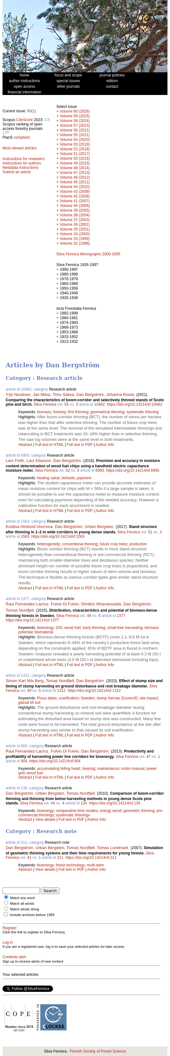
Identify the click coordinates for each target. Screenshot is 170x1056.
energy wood (110, 811)
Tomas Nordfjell (20, 610)
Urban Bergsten (99, 526)
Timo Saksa (63, 394)
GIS (59, 627)
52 (68, 470)
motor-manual (132, 768)
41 (29, 857)
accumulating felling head (58, 768)
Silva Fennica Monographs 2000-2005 (88, 254)
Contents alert (14, 957)
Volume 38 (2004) (75, 215)
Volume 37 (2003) (75, 220)
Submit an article (17, 172)
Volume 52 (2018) (75, 149)
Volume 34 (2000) (75, 234)
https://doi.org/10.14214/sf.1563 (58, 536)
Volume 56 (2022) (75, 130)
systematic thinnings (73, 815)
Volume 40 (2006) (75, 205)
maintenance (108, 768)
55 (66, 404)
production (138, 544)
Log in (8, 942)
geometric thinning (139, 811)
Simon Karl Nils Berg (25, 680)
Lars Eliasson (38, 460)
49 (89, 616)
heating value (48, 478)
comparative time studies (77, 811)
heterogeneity (48, 544)
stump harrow (108, 698)
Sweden (87, 698)
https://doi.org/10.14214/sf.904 (54, 761)
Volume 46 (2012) (75, 177)
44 (53, 803)
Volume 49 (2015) (75, 163)
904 (24, 761)
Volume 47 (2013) (75, 172)
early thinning (94, 627)
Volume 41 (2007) (75, 201)
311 (60, 857)
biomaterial (44, 632)
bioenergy (45, 627)
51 (150, 532)
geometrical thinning (107, 412)
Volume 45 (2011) (75, 182)
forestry (59, 412)
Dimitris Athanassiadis (101, 604)
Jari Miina (41, 394)
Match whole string (24, 909)
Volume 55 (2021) (75, 135)
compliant (22, 137)
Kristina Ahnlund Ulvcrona (29, 526)
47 (148, 756)
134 (84, 803)
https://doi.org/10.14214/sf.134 (114, 803)
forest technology (70, 865)
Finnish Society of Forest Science (98, 1051)
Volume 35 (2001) (75, 229)
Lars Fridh (15, 460)
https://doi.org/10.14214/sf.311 (91, 857)
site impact (149, 698)
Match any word (22, 898)
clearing (88, 768)
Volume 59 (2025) (75, 116)
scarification (69, 698)
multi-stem (95, 865)
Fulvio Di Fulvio (65, 604)
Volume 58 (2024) (75, 121)
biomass (44, 412)
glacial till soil (29, 702)
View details (45, 819)
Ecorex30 (130, 698)
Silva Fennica (45, 404)
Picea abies (46, 698)
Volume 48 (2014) (75, 168)
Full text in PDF (80, 444)
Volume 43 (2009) (75, 191)
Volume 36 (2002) (75, 224)
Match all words (22, 903)
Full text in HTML (50, 444)
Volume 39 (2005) (75, 210)
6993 (100, 470)
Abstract (25, 444)
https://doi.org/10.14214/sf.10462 (134, 404)
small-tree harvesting (124, 627)
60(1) (31, 111)
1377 (121, 616)
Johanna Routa (120, 394)
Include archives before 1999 (32, 915)
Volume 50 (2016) (75, 158)
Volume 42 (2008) (75, 196)
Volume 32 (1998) (75, 243)
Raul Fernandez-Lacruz (27, 604)
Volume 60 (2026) (75, 111)
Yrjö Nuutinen (18, 394)
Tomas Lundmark (112, 847)
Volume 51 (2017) (75, 154)
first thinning (78, 412)
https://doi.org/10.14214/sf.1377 (32, 620)
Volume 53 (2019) (75, 144)
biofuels (68, 478)
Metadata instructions (20, 167)
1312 (61, 690)
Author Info (105, 444)
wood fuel (72, 627)
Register (10, 928)
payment (84, 478)
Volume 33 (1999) (75, 238)
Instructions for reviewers (23, 159)
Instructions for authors (22, 163)
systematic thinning (142, 412)
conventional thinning (80, 544)
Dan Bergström (90, 394)
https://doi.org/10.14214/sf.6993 (132, 470)
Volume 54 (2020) (75, 139)
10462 (99, 404)
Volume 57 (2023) (75, 125)
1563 (25, 536)
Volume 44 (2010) (75, 187)
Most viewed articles (20, 148)
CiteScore (24, 120)
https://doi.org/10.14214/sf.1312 (94, 690)
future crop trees (113, 544)
